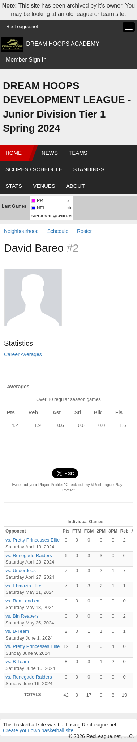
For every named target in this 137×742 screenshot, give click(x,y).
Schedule (57, 231)
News (50, 153)
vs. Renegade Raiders (28, 555)
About (75, 186)
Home (13, 153)
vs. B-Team (17, 631)
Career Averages (23, 354)
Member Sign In (26, 60)
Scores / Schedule (34, 169)
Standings (88, 169)
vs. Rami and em (23, 601)
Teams (78, 153)
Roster (84, 231)
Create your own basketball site (38, 730)
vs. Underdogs (20, 570)
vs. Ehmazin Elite (23, 585)
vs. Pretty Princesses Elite (32, 540)
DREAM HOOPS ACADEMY (62, 44)
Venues (44, 186)
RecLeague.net (22, 26)
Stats (13, 186)
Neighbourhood (21, 231)
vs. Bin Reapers (22, 616)
